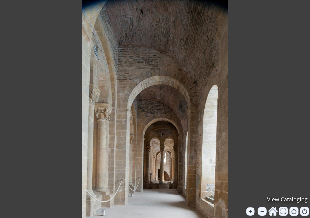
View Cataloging (287, 199)
